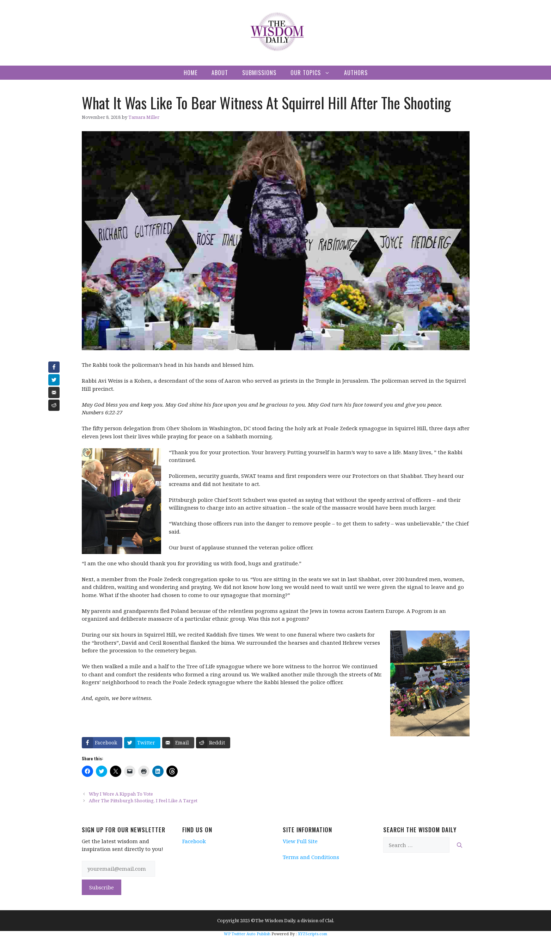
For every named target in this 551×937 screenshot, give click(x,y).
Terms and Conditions (311, 856)
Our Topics (313, 73)
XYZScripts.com (312, 933)
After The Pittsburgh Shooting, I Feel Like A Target (143, 800)
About (220, 72)
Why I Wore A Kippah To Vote (121, 794)
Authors (356, 72)
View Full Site (300, 841)
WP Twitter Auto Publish (247, 933)
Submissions (259, 72)
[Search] (459, 845)
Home (190, 72)
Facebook (194, 841)
